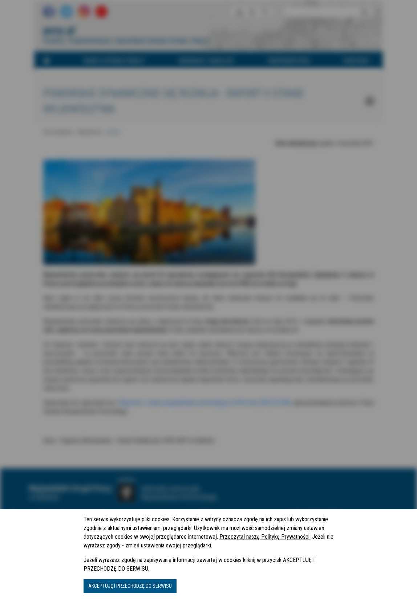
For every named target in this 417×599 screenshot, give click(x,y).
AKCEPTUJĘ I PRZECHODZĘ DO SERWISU (130, 586)
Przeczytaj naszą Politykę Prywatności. (265, 536)
